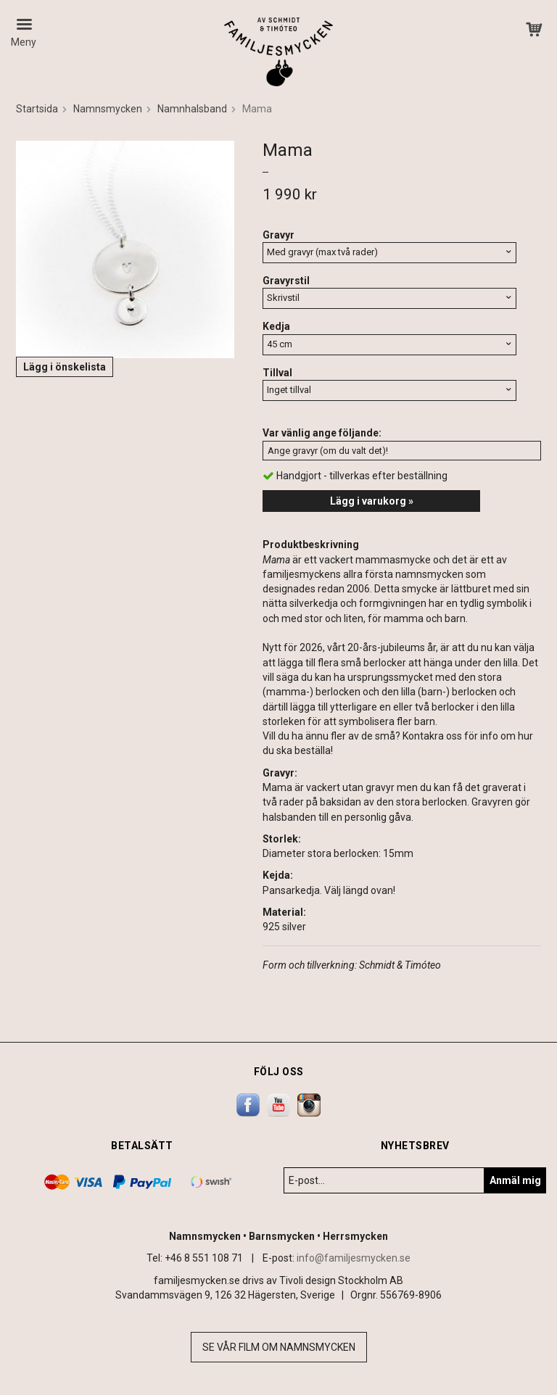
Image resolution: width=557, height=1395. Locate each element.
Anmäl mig (515, 1180)
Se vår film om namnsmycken (278, 1347)
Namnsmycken (107, 109)
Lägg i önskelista (64, 367)
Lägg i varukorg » (371, 501)
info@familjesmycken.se (353, 1258)
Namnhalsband (192, 109)
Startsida (37, 109)
